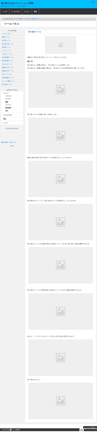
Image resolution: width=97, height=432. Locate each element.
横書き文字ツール (7, 67)
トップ (5, 11)
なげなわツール (7, 64)
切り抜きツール (36, 18)
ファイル (8, 96)
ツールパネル (15, 11)
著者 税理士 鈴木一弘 (8, 142)
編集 (6, 102)
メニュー (27, 11)
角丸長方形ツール (7, 44)
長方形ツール (6, 40)
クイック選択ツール (8, 81)
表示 (6, 111)
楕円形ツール (6, 47)
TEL (93, 2)
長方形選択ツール (7, 57)
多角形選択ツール (7, 77)
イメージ (8, 105)
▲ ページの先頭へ (90, 427)
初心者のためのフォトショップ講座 (13, 18)
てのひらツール (7, 54)
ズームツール (6, 50)
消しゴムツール (7, 74)
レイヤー (8, 99)
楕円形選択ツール (7, 60)
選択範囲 (8, 108)
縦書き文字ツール (7, 71)
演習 (35, 11)
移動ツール (5, 37)
